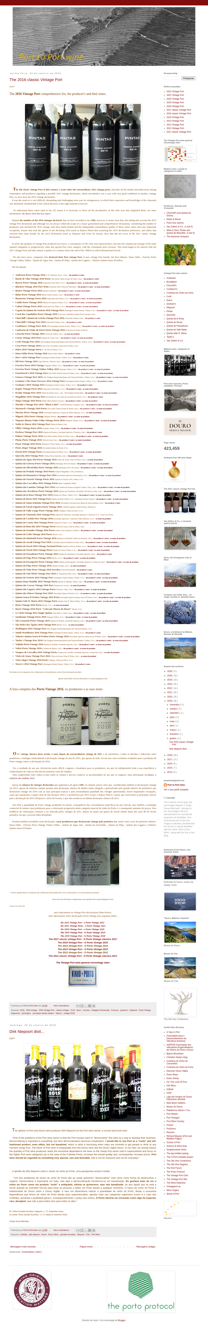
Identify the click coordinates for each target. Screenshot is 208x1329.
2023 (170, 684)
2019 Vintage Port (175, 102)
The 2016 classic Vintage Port (35, 79)
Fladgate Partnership (100, 1010)
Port (88, 1234)
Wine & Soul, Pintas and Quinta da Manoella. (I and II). (181, 231)
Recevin (170, 1132)
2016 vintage (32, 1010)
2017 (170, 759)
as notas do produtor (82, 291)
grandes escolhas (68, 1234)
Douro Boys (172, 1074)
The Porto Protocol (176, 1172)
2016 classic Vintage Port (179, 113)
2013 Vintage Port (175, 124)
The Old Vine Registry (177, 1164)
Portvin (170, 1125)
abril (172, 725)
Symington (26, 1013)
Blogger (121, 1320)
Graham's (171, 304)
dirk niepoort (34, 1234)
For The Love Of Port (177, 1082)
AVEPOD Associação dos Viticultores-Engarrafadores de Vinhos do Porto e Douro (180, 1047)
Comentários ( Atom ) (32, 1252)
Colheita (24, 1234)
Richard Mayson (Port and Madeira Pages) (179, 1137)
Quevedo (171, 315)
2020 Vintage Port (175, 99)
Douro (44, 1234)
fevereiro (174, 734)
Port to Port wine (176, 785)
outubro (174, 709)
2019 (170, 701)
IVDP (169, 1093)
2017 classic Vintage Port (179, 110)
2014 (170, 772)
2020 (170, 696)
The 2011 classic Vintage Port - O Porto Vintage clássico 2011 (83, 956)
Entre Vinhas (173, 1078)
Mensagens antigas (145, 1246)
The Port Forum (174, 1168)
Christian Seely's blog (177, 1057)
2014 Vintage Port (175, 121)
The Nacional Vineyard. (178, 236)
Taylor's (58, 1013)
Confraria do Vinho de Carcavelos (177, 1062)
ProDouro (171, 1128)
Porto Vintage (145, 1010)
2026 (170, 671)
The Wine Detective (176, 1183)
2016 (22, 1010)
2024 (170, 679)
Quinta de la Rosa (175, 318)
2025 (170, 675)
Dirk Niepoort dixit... (26, 1031)
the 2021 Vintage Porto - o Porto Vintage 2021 (83, 925)
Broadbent (172, 282)
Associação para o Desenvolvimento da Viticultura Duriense (176, 1038)
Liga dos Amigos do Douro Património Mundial (179, 1098)
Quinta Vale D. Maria (177, 333)
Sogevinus (15, 1013)
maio (172, 721)
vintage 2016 (69, 1013)
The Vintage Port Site (177, 1179)
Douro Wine (53, 1234)
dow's (79, 1010)
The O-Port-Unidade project (180, 1157)
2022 (170, 688)
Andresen (171, 278)
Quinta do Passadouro (177, 326)
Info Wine (171, 1085)
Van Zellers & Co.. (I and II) (180, 226)
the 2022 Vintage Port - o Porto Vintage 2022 (82, 922)
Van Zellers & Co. (175, 340)
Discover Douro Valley (177, 1071)
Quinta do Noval (174, 322)
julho (172, 717)
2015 (170, 768)
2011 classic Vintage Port (179, 132)
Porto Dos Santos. (175, 223)
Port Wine (95, 1234)
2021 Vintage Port (175, 95)
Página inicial (86, 1246)
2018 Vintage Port (175, 106)
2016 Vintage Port (47, 1010)
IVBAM (170, 1089)
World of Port (173, 1194)
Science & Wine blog (177, 1146)
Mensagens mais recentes (23, 1246)
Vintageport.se (173, 1186)
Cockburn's (172, 289)
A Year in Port (173, 1032)
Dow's (169, 300)
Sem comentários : (62, 1006)
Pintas (170, 311)
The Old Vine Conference (179, 1161)
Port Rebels (172, 1114)
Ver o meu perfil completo (176, 789)
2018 (170, 755)
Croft (72, 1010)
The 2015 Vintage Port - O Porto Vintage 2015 (83, 942)
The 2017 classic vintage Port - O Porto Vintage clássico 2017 (83, 939)
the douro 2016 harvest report (36, 213)
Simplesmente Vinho (176, 1149)
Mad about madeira (176, 1103)
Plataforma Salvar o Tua (178, 1110)
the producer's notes (65, 291)
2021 (170, 692)
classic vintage (62, 1010)
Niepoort (134, 1010)
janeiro (173, 738)
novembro (175, 704)
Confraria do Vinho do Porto (180, 293)
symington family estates (43, 1013)
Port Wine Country (175, 1121)
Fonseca (115, 1010)
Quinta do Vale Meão (177, 329)
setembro (174, 713)
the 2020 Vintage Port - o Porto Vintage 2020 (82, 929)
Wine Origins (173, 1190)
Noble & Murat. (174, 219)
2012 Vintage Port (175, 128)
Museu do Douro (175, 1106)
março (173, 730)
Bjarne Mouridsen (175, 1053)
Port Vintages (173, 1117)
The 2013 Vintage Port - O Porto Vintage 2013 (83, 949)
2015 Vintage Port (175, 117)
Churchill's (172, 285)
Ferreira (86, 1010)
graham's (124, 1010)
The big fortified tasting (177, 1153)
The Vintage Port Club (177, 1175)
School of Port (173, 1142)
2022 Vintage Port (175, 91)
